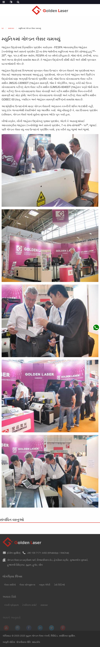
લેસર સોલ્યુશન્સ (27, 587)
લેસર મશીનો (10, 587)
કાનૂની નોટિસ (9, 642)
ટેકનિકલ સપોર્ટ (29, 607)
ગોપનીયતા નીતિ (23, 642)
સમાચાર (44, 607)
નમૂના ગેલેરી (44, 587)
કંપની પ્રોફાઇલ (11, 607)
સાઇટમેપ (36, 642)
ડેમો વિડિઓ (59, 587)
